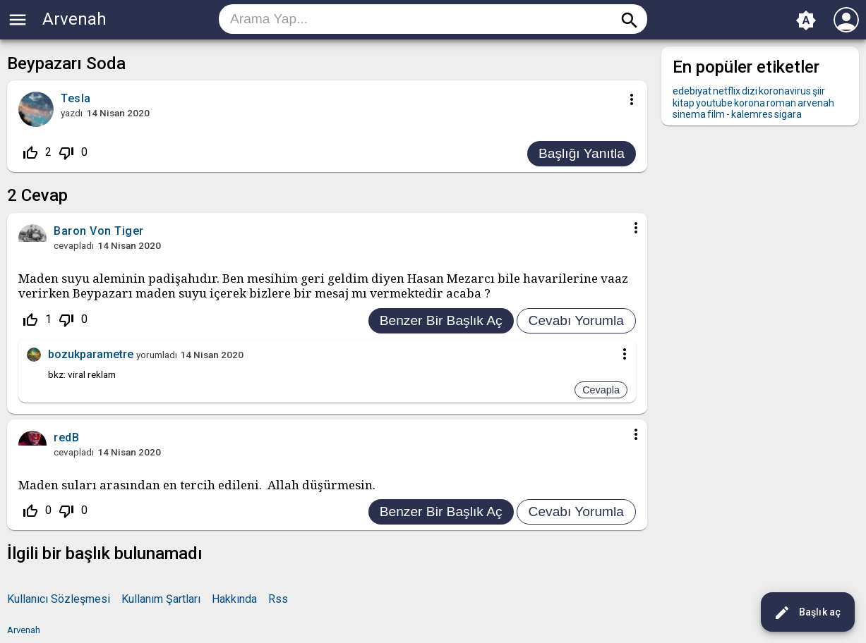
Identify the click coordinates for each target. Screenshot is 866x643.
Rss (278, 599)
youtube (714, 103)
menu (17, 19)
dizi (749, 91)
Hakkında (234, 599)
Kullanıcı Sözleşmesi (58, 599)
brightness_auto (806, 20)
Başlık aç (807, 612)
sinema (689, 114)
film (716, 114)
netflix (726, 91)
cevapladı (74, 245)
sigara (788, 114)
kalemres (752, 114)
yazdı (72, 112)
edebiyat (692, 91)
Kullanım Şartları (160, 599)
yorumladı (156, 354)
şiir (818, 91)
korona (749, 103)
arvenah (816, 103)
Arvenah (74, 19)
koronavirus (785, 91)
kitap (683, 103)
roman (781, 103)
